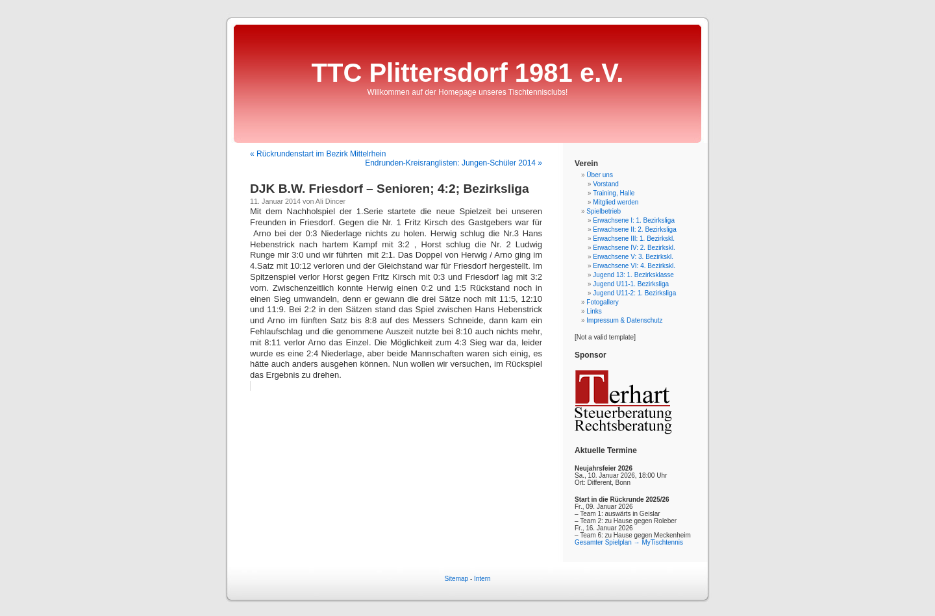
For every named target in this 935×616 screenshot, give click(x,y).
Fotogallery (602, 302)
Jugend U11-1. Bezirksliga (631, 284)
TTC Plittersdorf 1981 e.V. (468, 72)
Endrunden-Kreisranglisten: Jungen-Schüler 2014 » (453, 162)
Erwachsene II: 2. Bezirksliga (634, 229)
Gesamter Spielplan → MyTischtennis (629, 542)
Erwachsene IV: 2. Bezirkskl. (634, 247)
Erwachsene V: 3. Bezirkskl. (633, 256)
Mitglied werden (615, 202)
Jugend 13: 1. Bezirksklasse (633, 274)
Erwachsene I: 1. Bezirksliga (634, 220)
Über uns (599, 175)
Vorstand (605, 184)
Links (593, 311)
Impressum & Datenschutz (624, 320)
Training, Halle (613, 193)
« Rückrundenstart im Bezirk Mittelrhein (318, 153)
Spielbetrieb (603, 211)
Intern (482, 578)
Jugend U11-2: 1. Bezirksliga (634, 293)
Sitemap (456, 578)
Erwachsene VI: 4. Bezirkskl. (634, 265)
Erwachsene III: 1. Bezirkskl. (634, 238)
